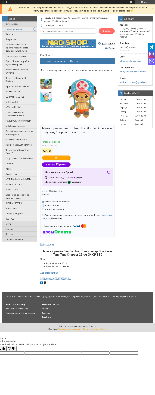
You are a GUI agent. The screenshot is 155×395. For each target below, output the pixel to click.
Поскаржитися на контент (69, 329)
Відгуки (9, 234)
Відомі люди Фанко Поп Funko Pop (17, 152)
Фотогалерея (12, 23)
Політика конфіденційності (95, 329)
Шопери (9, 34)
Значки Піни (11, 174)
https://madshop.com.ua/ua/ (133, 71)
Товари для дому (14, 213)
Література (11, 39)
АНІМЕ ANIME (12, 102)
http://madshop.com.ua (130, 61)
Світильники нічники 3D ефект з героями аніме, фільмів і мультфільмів (17, 47)
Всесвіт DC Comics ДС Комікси (16, 80)
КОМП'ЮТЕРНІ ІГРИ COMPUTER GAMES (15, 114)
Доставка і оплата (14, 239)
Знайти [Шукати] (106, 31)
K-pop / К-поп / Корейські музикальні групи (18, 63)
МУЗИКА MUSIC (13, 107)
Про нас (9, 228)
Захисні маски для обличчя (19, 144)
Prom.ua (92, 326)
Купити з (56, 164)
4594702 (10, 218)
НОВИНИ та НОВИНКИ (16, 139)
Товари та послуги (14, 28)
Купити (56, 157)
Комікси (9, 163)
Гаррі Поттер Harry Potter (18, 86)
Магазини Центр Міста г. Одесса (20, 313)
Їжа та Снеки (12, 208)
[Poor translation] (11, 348)
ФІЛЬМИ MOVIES (14, 91)
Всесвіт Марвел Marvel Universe (17, 71)
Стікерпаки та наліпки (16, 56)
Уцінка (9, 168)
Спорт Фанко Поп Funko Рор (19, 158)
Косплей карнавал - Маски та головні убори (19, 133)
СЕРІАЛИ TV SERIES (15, 96)
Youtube (46, 308)
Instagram (46, 313)
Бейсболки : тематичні (16, 126)
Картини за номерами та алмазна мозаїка (17, 196)
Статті (8, 223)
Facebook (46, 317)
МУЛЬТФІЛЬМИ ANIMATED (18, 120)
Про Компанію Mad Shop (17, 308)
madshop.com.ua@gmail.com (133, 82)
